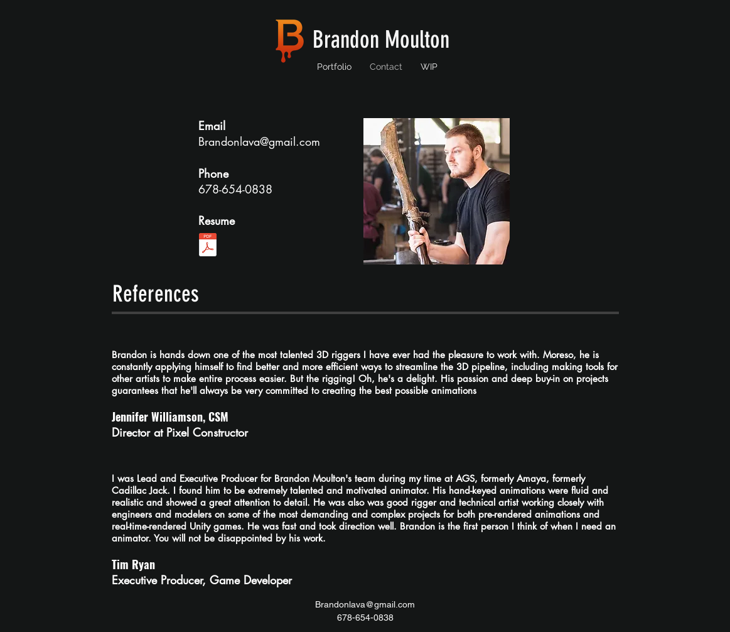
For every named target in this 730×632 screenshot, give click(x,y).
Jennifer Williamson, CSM (170, 416)
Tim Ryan (133, 564)
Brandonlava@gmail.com (259, 141)
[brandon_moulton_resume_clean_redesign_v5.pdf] (208, 246)
